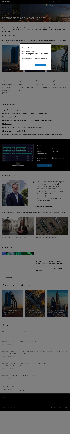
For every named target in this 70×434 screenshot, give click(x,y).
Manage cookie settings (29, 64)
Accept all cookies (40, 64)
